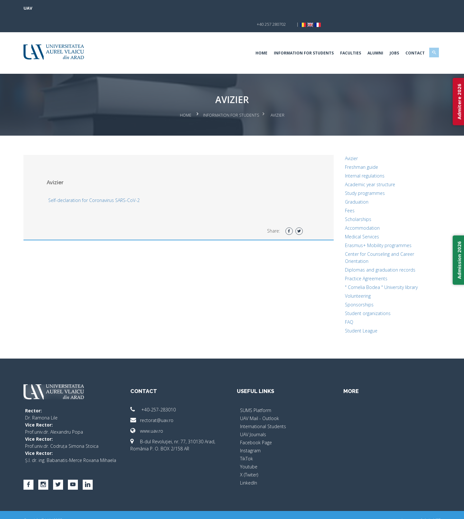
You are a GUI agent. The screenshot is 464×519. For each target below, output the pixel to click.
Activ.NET (412, 509)
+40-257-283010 (163, 392)
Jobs (374, 37)
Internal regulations (355, 158)
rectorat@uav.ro (161, 403)
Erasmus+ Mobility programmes (368, 228)
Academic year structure (360, 167)
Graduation (346, 184)
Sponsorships (349, 287)
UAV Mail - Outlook (259, 401)
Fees (340, 193)
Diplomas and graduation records (370, 252)
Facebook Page (256, 425)
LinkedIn (248, 465)
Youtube (248, 449)
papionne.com (384, 509)
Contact (394, 37)
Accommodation (352, 210)
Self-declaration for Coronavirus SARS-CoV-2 (114, 183)
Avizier (341, 141)
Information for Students (283, 37)
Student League (351, 313)
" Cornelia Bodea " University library (371, 270)
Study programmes (355, 176)
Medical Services (352, 219)
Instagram (250, 433)
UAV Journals (253, 417)
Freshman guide (351, 150)
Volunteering (348, 278)
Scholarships (348, 202)
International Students (263, 409)
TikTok (246, 441)
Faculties (330, 37)
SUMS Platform (255, 393)
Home (241, 37)
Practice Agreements (356, 261)
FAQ (339, 305)
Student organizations (358, 296)
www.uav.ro (156, 413)
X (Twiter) (249, 457)
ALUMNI (355, 37)
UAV (48, 8)
